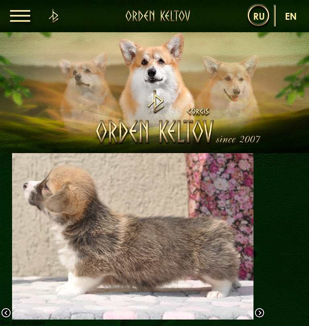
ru (259, 16)
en (291, 16)
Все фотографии (22, 322)
